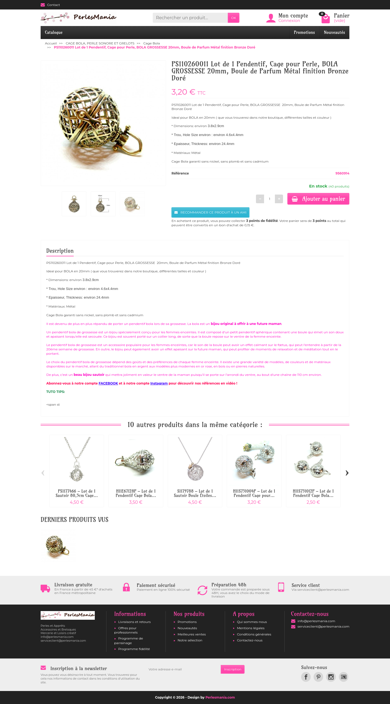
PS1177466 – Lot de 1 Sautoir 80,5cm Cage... (77, 493)
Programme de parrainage (128, 640)
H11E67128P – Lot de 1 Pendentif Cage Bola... (136, 493)
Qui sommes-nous (252, 622)
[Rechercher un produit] (190, 18)
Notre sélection (190, 640)
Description (60, 250)
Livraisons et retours (134, 622)
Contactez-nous (249, 640)
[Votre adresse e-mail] (183, 669)
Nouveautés (334, 32)
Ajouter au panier (318, 198)
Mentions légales (251, 628)
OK (233, 18)
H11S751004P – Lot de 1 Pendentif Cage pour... (254, 493)
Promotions (304, 32)
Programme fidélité (134, 649)
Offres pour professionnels (126, 630)
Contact (50, 5)
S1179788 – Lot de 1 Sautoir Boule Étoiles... (195, 493)
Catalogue (54, 32)
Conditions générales (254, 634)
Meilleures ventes (192, 634)
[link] (306, 677)
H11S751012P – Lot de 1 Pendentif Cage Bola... (313, 493)
